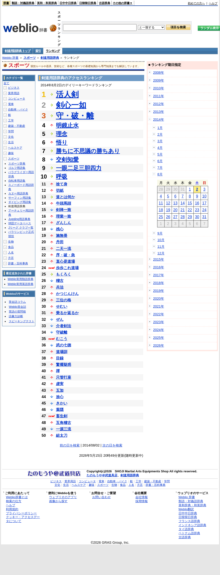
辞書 (6, 3)
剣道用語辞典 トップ (17, 51)
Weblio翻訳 (186, 509)
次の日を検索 (112, 445)
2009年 (158, 80)
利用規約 (12, 509)
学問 (11, 131)
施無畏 (61, 236)
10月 (161, 240)
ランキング (53, 51)
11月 (161, 246)
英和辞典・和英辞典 (192, 505)
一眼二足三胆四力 (78, 168)
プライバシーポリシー (21, 513)
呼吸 (61, 176)
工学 (11, 120)
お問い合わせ (101, 497)
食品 (11, 247)
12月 (161, 253)
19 (168, 210)
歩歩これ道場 (67, 268)
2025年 (158, 338)
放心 (60, 397)
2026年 (158, 345)
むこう (61, 339)
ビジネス (13, 87)
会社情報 (141, 497)
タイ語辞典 (186, 529)
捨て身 (61, 184)
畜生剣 (61, 416)
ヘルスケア (15, 147)
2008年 (158, 72)
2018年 (158, 283)
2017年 (158, 275)
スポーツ (29, 58)
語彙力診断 (16, 316)
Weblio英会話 (17, 306)
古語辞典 (104, 3)
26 (168, 217)
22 (190, 210)
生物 (11, 241)
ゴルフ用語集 (16, 168)
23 (197, 210)
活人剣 (67, 94)
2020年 (158, 298)
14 (182, 203)
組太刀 (61, 435)
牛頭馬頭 (63, 203)
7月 (160, 168)
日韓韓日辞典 (87, 3)
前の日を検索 (70, 445)
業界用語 (13, 93)
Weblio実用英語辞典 (20, 284)
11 (161, 203)
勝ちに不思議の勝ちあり (88, 151)
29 (190, 217)
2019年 (158, 291)
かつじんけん (67, 294)
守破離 (61, 332)
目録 (60, 358)
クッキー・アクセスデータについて (23, 519)
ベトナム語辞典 (189, 533)
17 (204, 203)
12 (168, 203)
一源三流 (63, 429)
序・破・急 (65, 255)
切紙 (60, 191)
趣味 (11, 153)
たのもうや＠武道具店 (102, 475)
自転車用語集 (16, 180)
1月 (160, 128)
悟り (62, 142)
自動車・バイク (18, 109)
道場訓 (61, 352)
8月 (160, 174)
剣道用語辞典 (50, 58)
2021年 (158, 306)
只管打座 (63, 377)
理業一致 (63, 216)
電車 (11, 104)
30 (197, 217)
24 (204, 210)
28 (182, 217)
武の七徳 (63, 345)
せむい (61, 306)
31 (204, 217)
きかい (61, 403)
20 (175, 210)
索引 (38, 51)
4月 (160, 148)
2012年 (158, 104)
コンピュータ (16, 98)
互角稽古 (63, 423)
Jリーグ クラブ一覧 (20, 227)
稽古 (60, 281)
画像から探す (58, 501)
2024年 (158, 330)
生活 (11, 142)
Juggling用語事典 (19, 219)
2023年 (158, 322)
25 (161, 217)
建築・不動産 (16, 126)
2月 (160, 134)
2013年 (158, 112)
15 (190, 203)
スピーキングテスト (21, 321)
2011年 (158, 96)
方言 (11, 258)
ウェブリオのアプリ (63, 497)
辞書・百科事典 (18, 263)
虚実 (60, 384)
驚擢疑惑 (63, 365)
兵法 (60, 287)
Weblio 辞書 (10, 58)
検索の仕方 (13, 501)
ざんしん (63, 223)
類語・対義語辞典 (23, 3)
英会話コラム (17, 302)
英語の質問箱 (17, 311)
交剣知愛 (67, 159)
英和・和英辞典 (47, 3)
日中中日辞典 (68, 3)
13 (175, 203)
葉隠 (60, 410)
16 (197, 203)
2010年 (158, 88)
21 (182, 210)
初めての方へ (196, 3)
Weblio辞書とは (17, 497)
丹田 (60, 242)
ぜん (60, 319)
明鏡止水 (67, 125)
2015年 (158, 259)
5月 (160, 154)
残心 (60, 229)
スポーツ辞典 (16, 163)
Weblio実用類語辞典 (20, 279)
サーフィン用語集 (19, 197)
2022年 (158, 314)
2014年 (158, 119)
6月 (160, 161)
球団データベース (19, 223)
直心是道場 (65, 261)
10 (204, 196)
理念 (61, 134)
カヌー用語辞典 (18, 193)
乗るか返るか (67, 313)
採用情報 (141, 501)
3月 (160, 141)
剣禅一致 (63, 210)
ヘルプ (213, 3)
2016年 (158, 267)
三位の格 (63, 300)
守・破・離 (75, 115)
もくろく (63, 274)
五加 (60, 390)
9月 (160, 233)
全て (6, 83)
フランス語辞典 (189, 521)
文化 (11, 136)
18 (161, 210)
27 (175, 217)
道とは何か (65, 197)
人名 (11, 252)
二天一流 (63, 249)
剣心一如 (71, 105)
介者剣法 (63, 326)
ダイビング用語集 (19, 202)
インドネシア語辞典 (192, 525)
